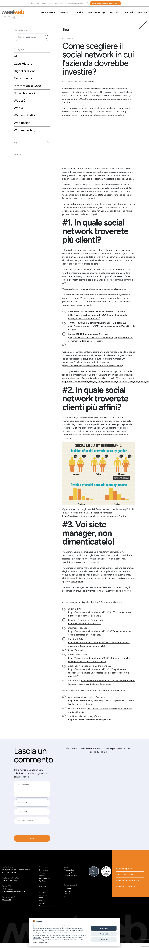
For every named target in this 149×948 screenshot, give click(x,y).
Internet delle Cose (28, 90)
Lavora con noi (42, 3)
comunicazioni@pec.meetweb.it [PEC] (14, 895)
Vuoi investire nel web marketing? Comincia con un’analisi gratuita (95, 289)
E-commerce (48, 12)
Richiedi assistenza (125, 890)
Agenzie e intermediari (76, 3)
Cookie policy (69, 876)
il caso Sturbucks (76, 650)
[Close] (114, 922)
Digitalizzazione (25, 75)
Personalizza (37, 937)
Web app (64, 12)
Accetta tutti (104, 928)
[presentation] (29, 843)
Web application (26, 121)
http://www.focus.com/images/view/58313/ (90, 723)
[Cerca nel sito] (47, 39)
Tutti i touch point (125, 878)
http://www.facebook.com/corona (85, 623)
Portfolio (114, 12)
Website (78, 12)
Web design (23, 128)
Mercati (128, 12)
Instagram (68, 894)
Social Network (25, 98)
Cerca (87, 3)
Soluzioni (142, 12)
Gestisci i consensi (71, 879)
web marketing (123, 250)
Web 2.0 (20, 105)
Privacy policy (69, 873)
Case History (23, 67)
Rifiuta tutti (104, 934)
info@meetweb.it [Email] (9, 892)
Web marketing (96, 12)
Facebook (67, 892)
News (51, 3)
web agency (110, 256)
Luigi (74, 82)
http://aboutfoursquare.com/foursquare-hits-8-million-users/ (94, 365)
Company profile (124, 872)
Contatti (63, 3)
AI (15, 59)
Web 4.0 (20, 113)
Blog (56, 3)
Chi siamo (31, 3)
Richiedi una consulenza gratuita (105, 3)
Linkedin (67, 897)
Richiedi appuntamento (128, 884)
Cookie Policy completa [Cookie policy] (41, 942)
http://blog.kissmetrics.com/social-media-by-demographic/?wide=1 (96, 516)
